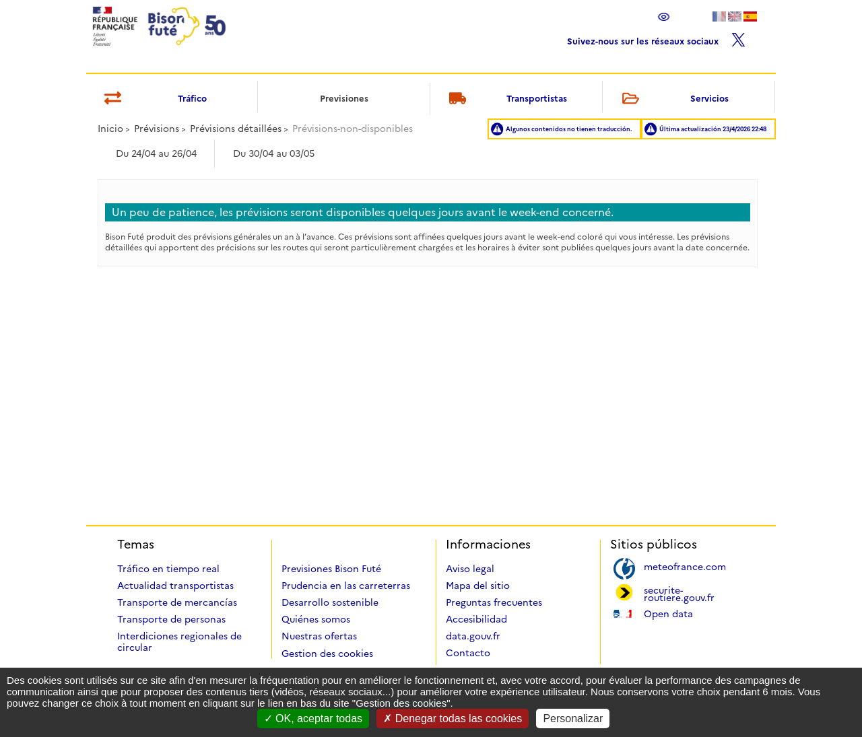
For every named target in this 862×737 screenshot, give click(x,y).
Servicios (673, 99)
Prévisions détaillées (235, 128)
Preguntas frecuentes (494, 602)
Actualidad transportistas (175, 586)
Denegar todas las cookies (452, 718)
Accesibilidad (476, 619)
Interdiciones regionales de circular (179, 642)
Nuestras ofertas (319, 636)
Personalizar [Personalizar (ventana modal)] (573, 718)
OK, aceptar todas (313, 718)
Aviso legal (470, 569)
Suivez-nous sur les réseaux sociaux (656, 38)
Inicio (110, 128)
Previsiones (344, 98)
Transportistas (506, 99)
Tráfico (153, 99)
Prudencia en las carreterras (345, 586)
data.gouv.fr (473, 636)
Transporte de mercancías (177, 602)
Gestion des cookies (327, 653)
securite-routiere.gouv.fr (679, 593)
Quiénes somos (315, 619)
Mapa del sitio (478, 586)
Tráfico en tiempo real (168, 569)
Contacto (468, 653)
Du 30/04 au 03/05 (273, 153)
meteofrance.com (685, 566)
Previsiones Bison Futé (331, 569)
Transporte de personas (171, 619)
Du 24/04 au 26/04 (156, 153)
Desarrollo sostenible (329, 602)
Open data (668, 613)
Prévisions (156, 128)
